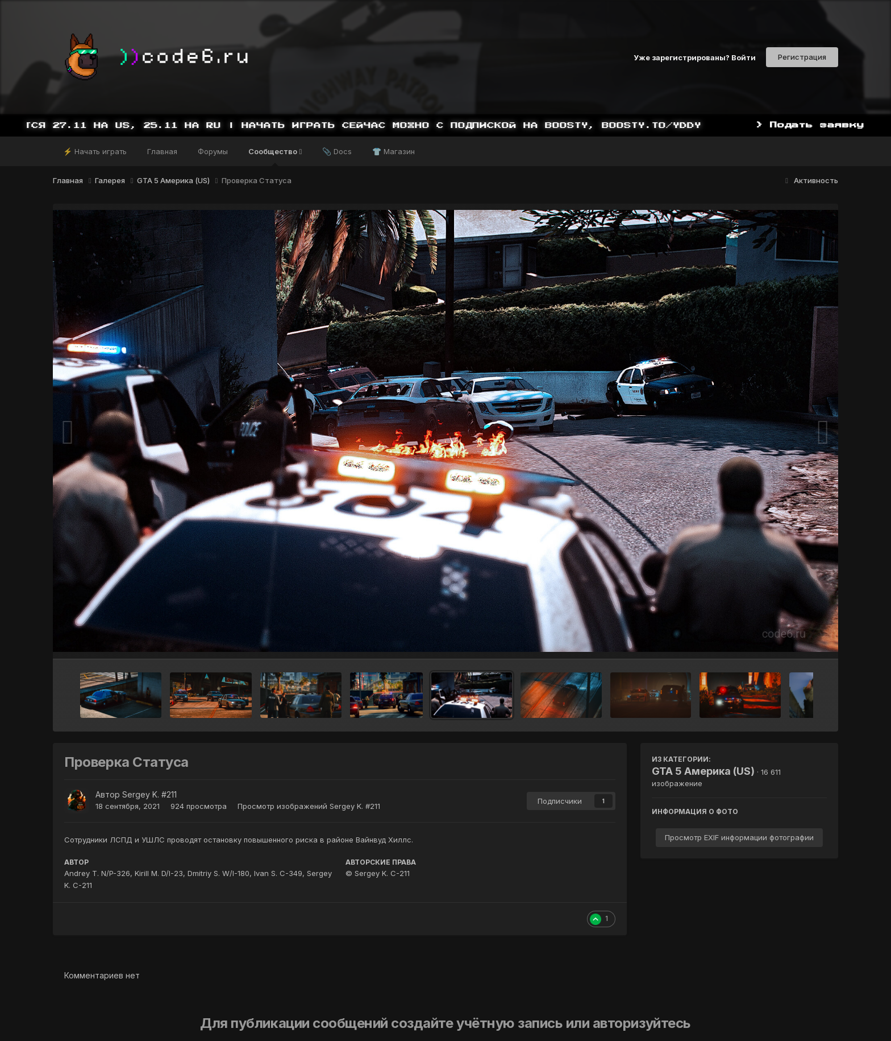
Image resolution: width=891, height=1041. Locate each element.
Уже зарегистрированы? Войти (695, 56)
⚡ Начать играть (95, 151)
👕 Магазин (393, 151)
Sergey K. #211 (149, 794)
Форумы (213, 151)
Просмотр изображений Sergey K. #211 (309, 806)
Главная (162, 151)
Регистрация (802, 56)
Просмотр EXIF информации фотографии (739, 837)
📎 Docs (337, 151)
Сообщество (275, 156)
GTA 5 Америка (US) (703, 771)
